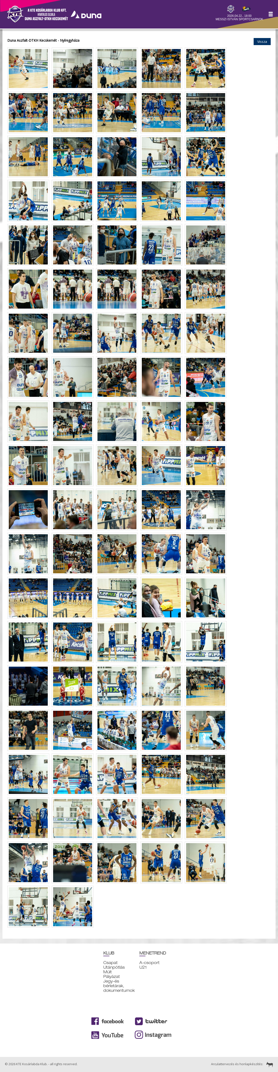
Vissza (262, 41)
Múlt (107, 972)
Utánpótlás (114, 967)
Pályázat (111, 976)
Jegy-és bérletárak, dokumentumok (119, 986)
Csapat (110, 962)
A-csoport (149, 962)
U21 (143, 967)
